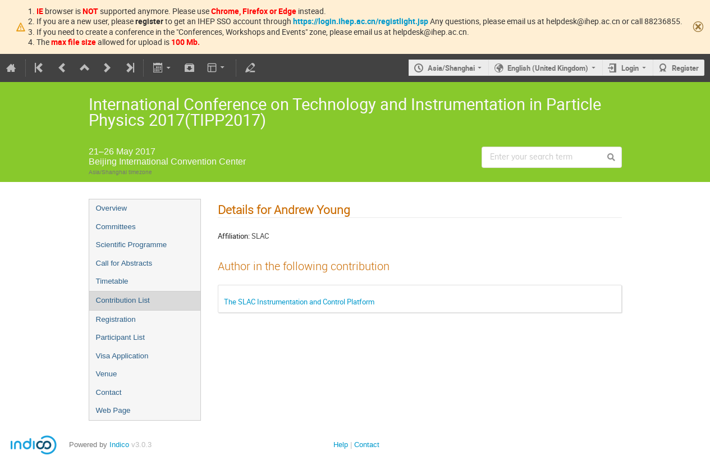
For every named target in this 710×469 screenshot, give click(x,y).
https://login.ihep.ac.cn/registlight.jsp (360, 21)
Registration (116, 319)
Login (630, 68)
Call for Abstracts (124, 263)
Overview (111, 208)
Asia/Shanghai (451, 68)
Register (685, 68)
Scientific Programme (131, 244)
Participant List (120, 337)
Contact (109, 392)
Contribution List (123, 300)
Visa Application (122, 356)
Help (340, 444)
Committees (116, 226)
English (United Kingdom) (547, 68)
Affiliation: (234, 236)
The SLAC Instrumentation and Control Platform (299, 302)
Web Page (113, 410)
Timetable (112, 281)
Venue (106, 374)
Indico (119, 444)
